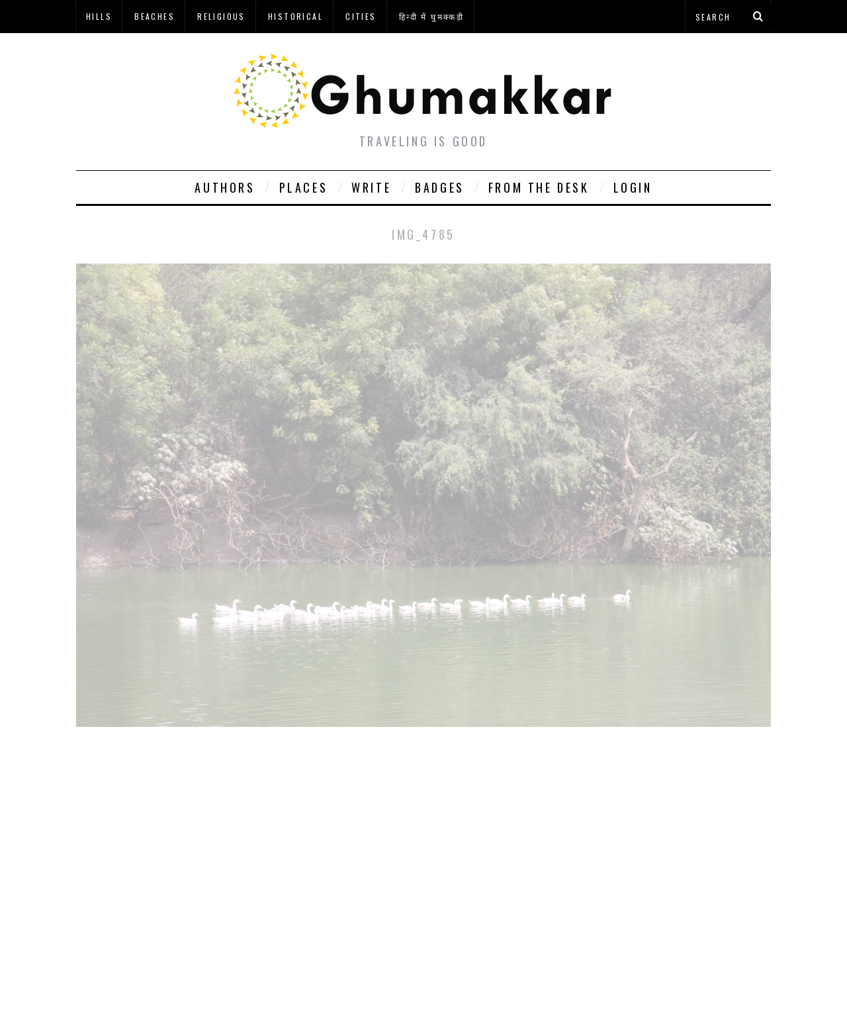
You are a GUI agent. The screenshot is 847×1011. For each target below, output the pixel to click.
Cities (360, 16)
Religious (221, 16)
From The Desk (539, 187)
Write (371, 187)
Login (632, 187)
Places (303, 187)
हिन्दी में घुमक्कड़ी (431, 16)
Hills (99, 16)
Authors (225, 187)
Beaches (154, 16)
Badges (440, 187)
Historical (295, 16)
